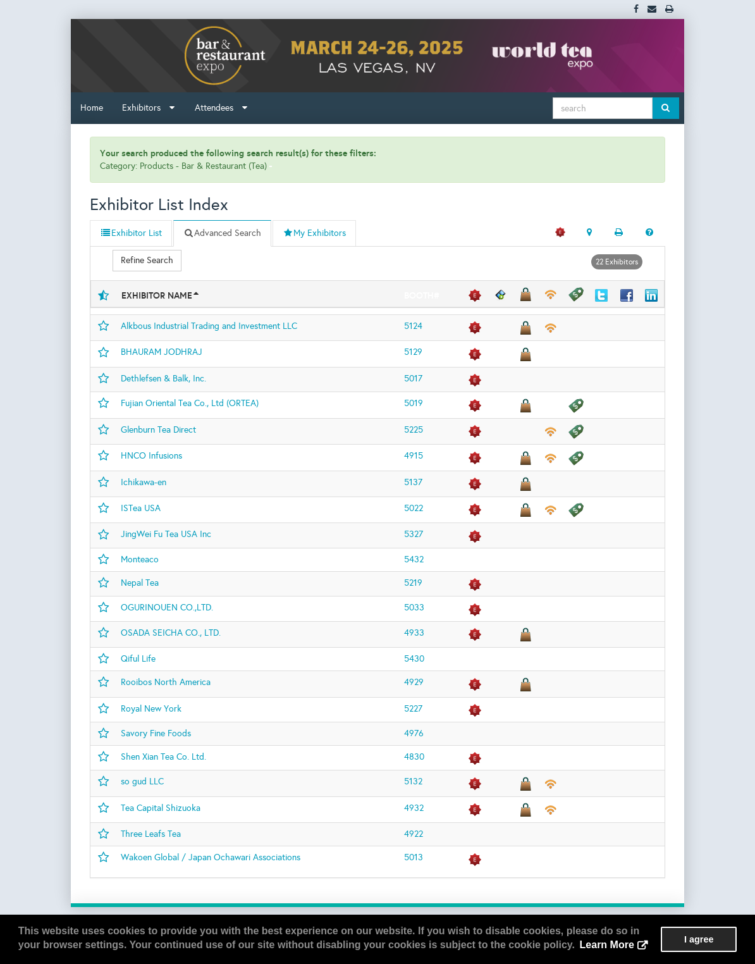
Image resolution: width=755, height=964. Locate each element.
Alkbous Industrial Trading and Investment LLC (209, 326)
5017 (413, 378)
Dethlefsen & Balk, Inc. (163, 378)
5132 (413, 781)
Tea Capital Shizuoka (160, 808)
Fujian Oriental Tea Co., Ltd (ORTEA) (190, 403)
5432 (414, 559)
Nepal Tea (140, 583)
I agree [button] (698, 939)
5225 (413, 429)
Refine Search (147, 260)
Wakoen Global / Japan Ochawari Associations (210, 857)
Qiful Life (138, 658)
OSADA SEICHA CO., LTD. (171, 632)
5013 (413, 857)
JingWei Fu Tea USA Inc (166, 534)
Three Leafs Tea (151, 834)
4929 (414, 682)
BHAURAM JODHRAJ (161, 352)
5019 (413, 403)
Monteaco (140, 559)
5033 (414, 607)
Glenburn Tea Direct (158, 429)
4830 (414, 756)
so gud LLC (142, 781)
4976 (414, 733)
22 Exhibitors (617, 261)
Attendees (221, 107)
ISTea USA (141, 508)
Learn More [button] (607, 944)
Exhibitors (148, 107)
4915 (413, 455)
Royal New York (151, 708)
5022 (413, 508)
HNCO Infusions (151, 455)
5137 (413, 482)
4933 (414, 632)
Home (91, 107)
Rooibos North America (166, 682)
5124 (413, 326)
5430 (414, 658)
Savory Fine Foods (156, 733)
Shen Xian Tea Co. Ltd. (163, 756)
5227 (413, 708)
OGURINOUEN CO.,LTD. (167, 607)
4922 (413, 834)
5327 (413, 534)
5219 (413, 583)
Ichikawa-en (143, 482)
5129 (413, 352)
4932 (414, 808)
